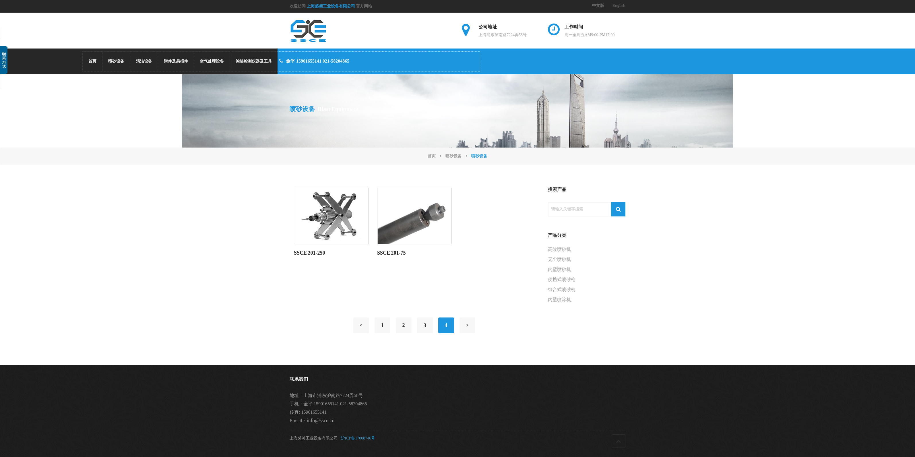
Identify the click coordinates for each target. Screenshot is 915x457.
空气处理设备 (212, 61)
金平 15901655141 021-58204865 (314, 61)
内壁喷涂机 (559, 299)
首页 (92, 61)
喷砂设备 (116, 61)
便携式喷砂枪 (561, 279)
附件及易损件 (176, 61)
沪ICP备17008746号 (358, 438)
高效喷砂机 (559, 249)
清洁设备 (144, 61)
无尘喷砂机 (559, 259)
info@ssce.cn (321, 420)
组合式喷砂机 (561, 289)
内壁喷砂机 (559, 269)
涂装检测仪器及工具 (254, 61)
